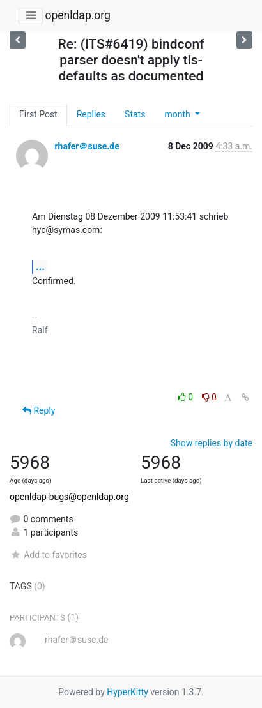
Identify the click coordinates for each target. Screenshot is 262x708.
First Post (38, 114)
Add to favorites (48, 555)
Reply (38, 410)
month (178, 114)
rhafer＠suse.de (86, 146)
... (40, 266)
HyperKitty (127, 692)
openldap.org (77, 15)
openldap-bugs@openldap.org (69, 497)
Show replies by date (211, 443)
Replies (91, 114)
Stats (135, 114)
